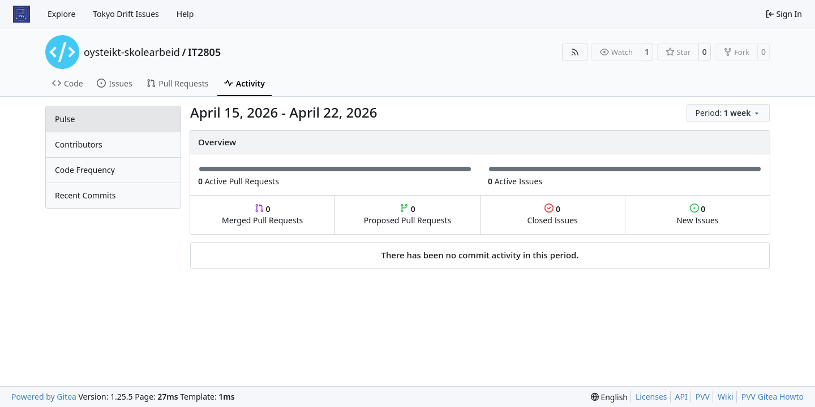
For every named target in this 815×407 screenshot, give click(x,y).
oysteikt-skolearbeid (132, 52)
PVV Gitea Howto (772, 396)
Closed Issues (552, 215)
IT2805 (204, 52)
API (681, 396)
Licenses (651, 396)
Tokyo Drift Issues (126, 13)
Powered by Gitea (43, 396)
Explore (61, 13)
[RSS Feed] (575, 52)
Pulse (65, 119)
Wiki (726, 396)
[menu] (728, 113)
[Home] (21, 14)
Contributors (78, 144)
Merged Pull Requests (262, 215)
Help (185, 13)
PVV (703, 396)
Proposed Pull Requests (408, 215)
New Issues (697, 215)
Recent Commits (85, 195)
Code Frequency (85, 169)
